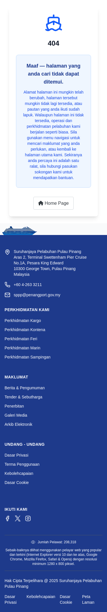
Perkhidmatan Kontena (25, 329)
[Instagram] (28, 518)
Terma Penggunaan (22, 464)
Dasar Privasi (16, 455)
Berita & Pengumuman (25, 388)
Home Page (53, 203)
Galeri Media (16, 415)
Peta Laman (88, 599)
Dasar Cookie (17, 482)
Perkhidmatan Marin (22, 348)
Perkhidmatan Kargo (23, 320)
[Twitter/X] (18, 518)
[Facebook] (7, 518)
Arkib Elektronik (18, 424)
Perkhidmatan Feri (21, 339)
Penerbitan (14, 406)
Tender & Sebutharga (23, 397)
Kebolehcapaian (19, 473)
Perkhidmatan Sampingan (28, 357)
